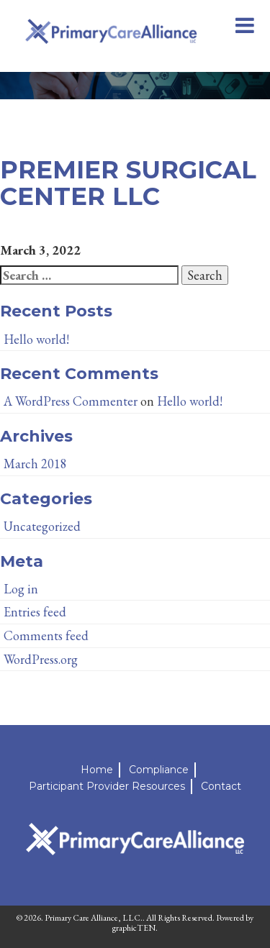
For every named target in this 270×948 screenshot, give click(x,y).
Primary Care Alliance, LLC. (94, 918)
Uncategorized (42, 526)
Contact (221, 786)
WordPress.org (41, 659)
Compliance (159, 769)
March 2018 (35, 463)
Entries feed (35, 611)
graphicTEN (134, 928)
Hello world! (36, 339)
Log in (21, 588)
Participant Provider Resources (107, 786)
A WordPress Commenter (71, 401)
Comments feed (46, 635)
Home (97, 769)
